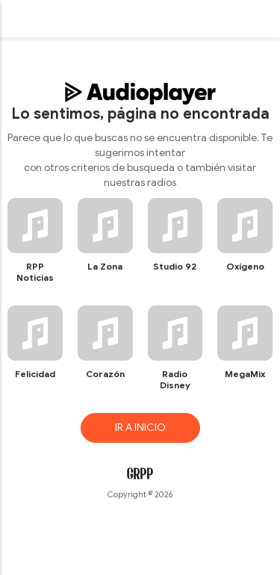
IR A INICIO (140, 427)
